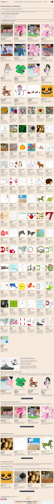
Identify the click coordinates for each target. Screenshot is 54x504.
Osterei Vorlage (2, 240)
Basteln (30, 1)
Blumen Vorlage (47, 310)
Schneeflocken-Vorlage (17, 375)
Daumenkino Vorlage (20, 205)
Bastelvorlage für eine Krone (7, 374)
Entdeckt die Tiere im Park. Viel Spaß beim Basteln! (31, 275)
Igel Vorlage (47, 188)
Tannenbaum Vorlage (47, 222)
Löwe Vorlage (47, 239)
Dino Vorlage (47, 205)
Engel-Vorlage (11, 375)
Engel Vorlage (20, 188)
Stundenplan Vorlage (20, 222)
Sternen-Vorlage (7, 375)
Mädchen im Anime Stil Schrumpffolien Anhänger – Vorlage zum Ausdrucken (44, 79)
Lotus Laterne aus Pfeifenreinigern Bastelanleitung (30, 59)
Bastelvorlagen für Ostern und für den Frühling (9, 16)
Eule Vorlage (29, 328)
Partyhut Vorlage (47, 171)
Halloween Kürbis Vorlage (44, 99)
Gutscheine (39, 1)
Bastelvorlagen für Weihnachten (38, 374)
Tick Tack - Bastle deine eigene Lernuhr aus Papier (2, 118)
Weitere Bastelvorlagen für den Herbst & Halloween (27, 491)
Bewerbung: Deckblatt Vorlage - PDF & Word (2, 346)
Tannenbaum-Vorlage (24, 375)
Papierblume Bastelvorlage (16, 39)
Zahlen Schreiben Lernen (38, 239)
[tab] (27, 9)
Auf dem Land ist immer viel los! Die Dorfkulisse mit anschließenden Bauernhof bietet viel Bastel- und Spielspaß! (49, 276)
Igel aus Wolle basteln (29, 135)
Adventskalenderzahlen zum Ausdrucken (2, 256)
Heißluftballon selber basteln (47, 117)
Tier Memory (38, 153)
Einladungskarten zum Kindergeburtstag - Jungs (38, 274)
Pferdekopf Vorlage (20, 239)
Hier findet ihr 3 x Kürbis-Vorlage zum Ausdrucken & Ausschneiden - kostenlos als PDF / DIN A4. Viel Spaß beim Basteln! (22, 156)
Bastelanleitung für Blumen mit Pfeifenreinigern (31, 78)
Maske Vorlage (29, 205)
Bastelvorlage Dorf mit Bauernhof (47, 274)
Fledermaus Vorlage (11, 239)
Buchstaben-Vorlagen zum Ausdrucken (38, 310)
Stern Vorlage (11, 171)
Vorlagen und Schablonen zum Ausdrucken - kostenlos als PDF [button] (27, 9)
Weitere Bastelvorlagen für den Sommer (27, 458)
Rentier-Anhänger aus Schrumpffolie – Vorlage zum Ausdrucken (3, 100)
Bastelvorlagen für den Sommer (7, 17)
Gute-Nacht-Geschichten (18, 1)
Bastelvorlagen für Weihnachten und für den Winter (10, 15)
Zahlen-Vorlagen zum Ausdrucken (11, 274)
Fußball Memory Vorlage (11, 329)
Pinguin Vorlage (20, 171)
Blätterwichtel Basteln (2, 154)
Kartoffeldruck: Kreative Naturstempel (38, 136)
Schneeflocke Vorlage (47, 153)
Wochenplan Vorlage (47, 328)
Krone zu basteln (17, 374)
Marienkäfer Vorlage (11, 205)
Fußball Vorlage (2, 328)
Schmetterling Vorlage (29, 240)
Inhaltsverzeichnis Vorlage (2, 292)
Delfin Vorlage (11, 292)
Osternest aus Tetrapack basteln (11, 135)
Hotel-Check (26, 1)
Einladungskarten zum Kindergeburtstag (38, 292)
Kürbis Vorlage (20, 154)
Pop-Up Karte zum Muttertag (38, 117)
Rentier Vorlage (29, 171)
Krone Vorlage (47, 292)
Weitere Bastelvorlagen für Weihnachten (27, 398)
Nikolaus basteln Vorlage (11, 189)
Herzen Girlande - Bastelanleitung (44, 58)
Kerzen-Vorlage (29, 188)
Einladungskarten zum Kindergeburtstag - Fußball (47, 256)
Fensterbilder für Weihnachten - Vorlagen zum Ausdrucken (30, 100)
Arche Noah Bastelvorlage (38, 256)
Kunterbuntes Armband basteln (20, 117)
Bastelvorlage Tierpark (29, 273)
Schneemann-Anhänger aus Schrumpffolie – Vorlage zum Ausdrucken (16, 100)
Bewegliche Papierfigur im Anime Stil (3, 78)
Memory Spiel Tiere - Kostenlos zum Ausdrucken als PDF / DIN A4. (40, 155)
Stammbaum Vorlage (20, 310)
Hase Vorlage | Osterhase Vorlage (2, 135)
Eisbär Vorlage (47, 135)
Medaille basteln (29, 153)
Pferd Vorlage (38, 205)
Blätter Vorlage (38, 222)
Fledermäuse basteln (11, 468)
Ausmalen (35, 1)
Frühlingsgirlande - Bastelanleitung (4, 39)
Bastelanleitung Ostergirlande (16, 58)
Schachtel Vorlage (20, 328)
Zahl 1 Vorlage (20, 274)
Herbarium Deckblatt (2, 222)
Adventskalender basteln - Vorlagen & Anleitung (2, 311)
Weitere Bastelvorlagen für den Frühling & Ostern (27, 426)
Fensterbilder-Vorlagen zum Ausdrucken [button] (27, 20)
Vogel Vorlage (29, 292)
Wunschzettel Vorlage (2, 187)
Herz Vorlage (11, 256)
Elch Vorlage (38, 171)
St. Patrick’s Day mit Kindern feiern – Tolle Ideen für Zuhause (20, 136)
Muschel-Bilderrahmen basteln (29, 117)
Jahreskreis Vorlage (29, 256)
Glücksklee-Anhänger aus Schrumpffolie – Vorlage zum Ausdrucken (16, 79)
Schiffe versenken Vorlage (38, 329)
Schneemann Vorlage (2, 171)
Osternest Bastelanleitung (30, 39)
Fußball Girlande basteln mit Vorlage (20, 256)
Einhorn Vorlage (29, 310)
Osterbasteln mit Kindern (44, 404)
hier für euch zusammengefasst (25, 368)
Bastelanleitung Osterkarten (3, 58)
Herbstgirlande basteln (11, 154)
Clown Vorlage (29, 222)
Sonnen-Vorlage (20, 292)
